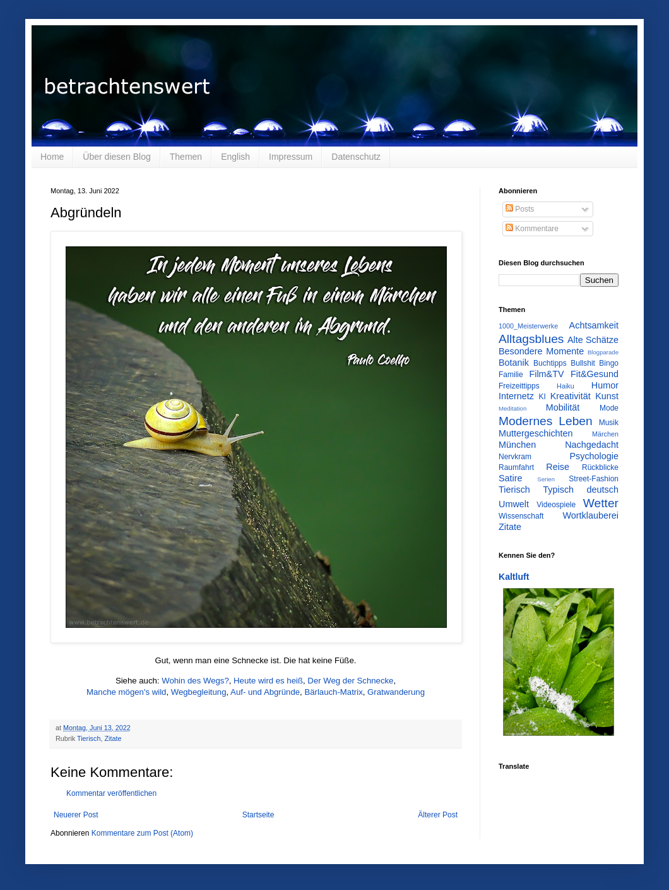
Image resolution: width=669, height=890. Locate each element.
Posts (520, 209)
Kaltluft (514, 577)
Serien (546, 479)
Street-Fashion (594, 478)
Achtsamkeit (594, 325)
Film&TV (546, 374)
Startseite (258, 814)
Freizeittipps (519, 386)
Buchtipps (550, 363)
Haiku (565, 386)
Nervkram (515, 456)
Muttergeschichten (536, 433)
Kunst (607, 396)
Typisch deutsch (581, 489)
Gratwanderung (396, 692)
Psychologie (594, 456)
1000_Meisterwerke (528, 326)
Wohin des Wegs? (195, 680)
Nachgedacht (592, 445)
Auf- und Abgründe (265, 692)
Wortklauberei (590, 515)
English (235, 157)
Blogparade (603, 352)
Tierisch (88, 738)
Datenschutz (356, 157)
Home (52, 157)
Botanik (514, 363)
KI (542, 396)
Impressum (290, 157)
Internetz (516, 396)
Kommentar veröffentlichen (111, 793)
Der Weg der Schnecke (350, 680)
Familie (511, 374)
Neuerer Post (76, 814)
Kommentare (532, 228)
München (517, 445)
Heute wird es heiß (268, 680)
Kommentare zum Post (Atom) (142, 833)
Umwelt (514, 504)
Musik (609, 422)
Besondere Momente (541, 351)
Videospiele (556, 504)
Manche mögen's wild (126, 692)
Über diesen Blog (116, 157)
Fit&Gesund (595, 374)
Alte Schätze (593, 340)
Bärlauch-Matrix (333, 692)
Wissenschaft (521, 516)
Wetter (601, 503)
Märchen (605, 434)
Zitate (112, 738)
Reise (557, 467)
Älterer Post (438, 814)
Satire (511, 478)
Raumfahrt (516, 467)
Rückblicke (600, 467)
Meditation (512, 408)
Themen (186, 157)
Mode (609, 408)
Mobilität (563, 407)
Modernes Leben (546, 421)
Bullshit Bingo (595, 363)
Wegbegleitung (199, 692)
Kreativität (570, 396)
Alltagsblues (531, 339)
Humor (605, 385)
